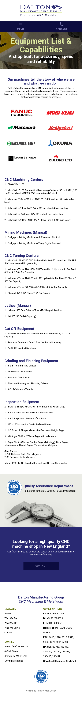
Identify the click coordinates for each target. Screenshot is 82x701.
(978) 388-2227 (20, 646)
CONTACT (41, 565)
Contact (8, 632)
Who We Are (10, 618)
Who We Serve (12, 627)
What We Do (10, 623)
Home (7, 613)
